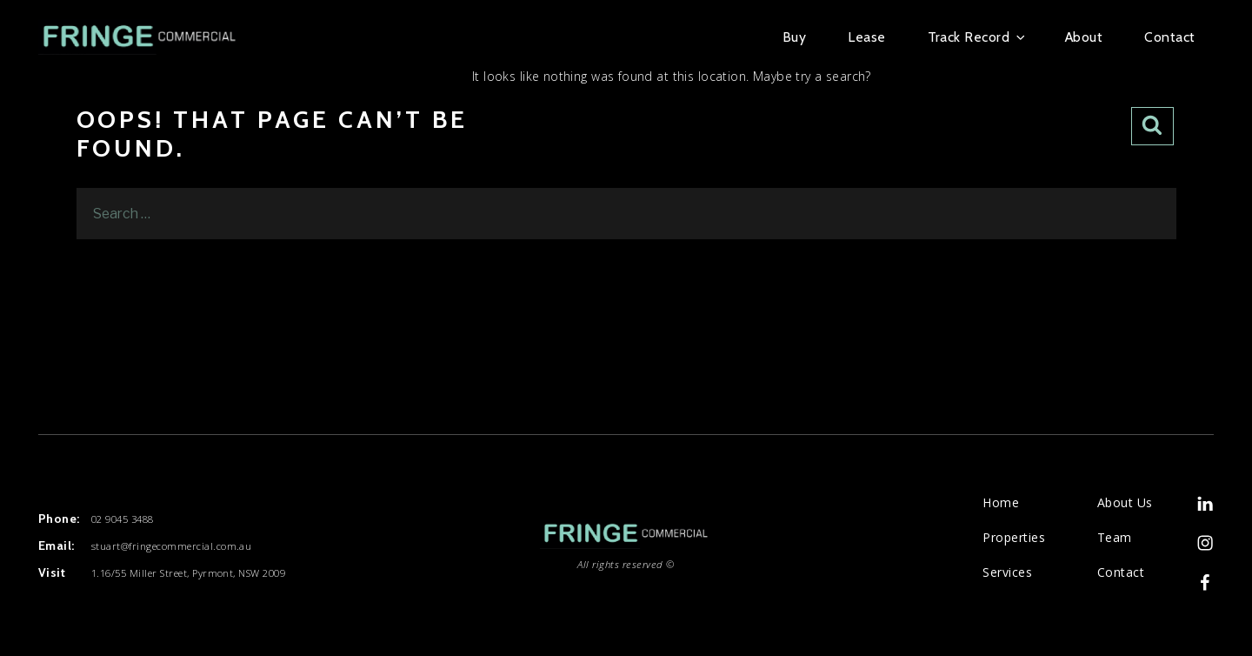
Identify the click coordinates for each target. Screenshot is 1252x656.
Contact (1169, 37)
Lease (866, 37)
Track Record (975, 37)
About (1083, 37)
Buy (794, 37)
